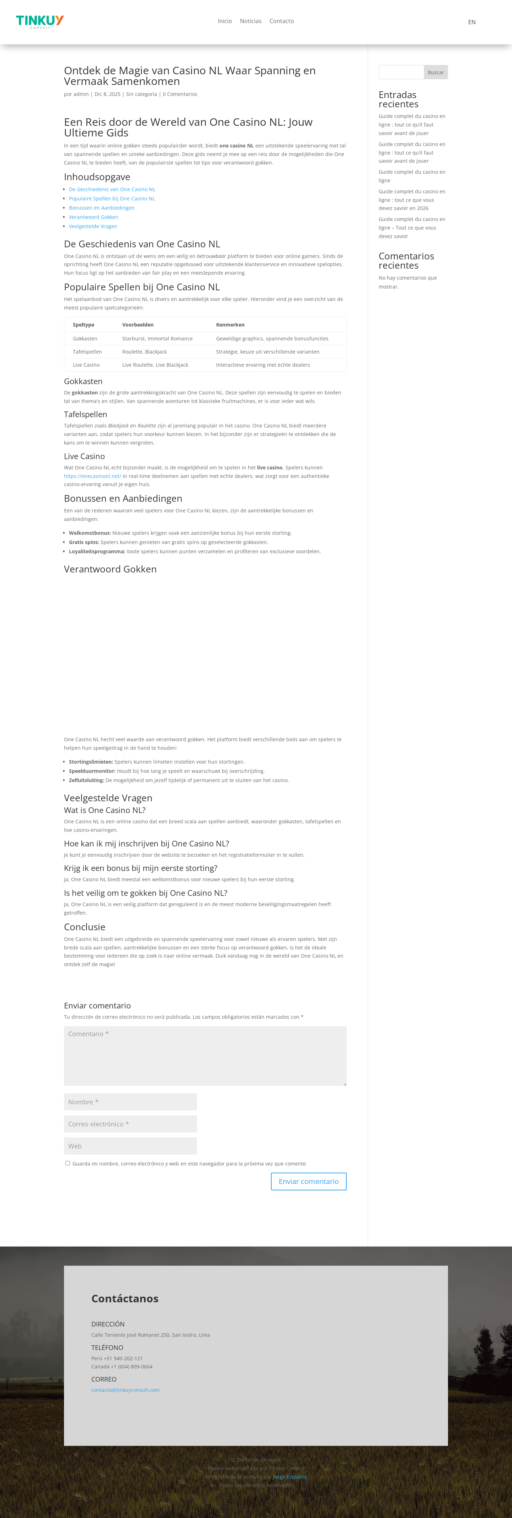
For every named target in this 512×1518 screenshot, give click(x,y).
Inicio (225, 21)
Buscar (436, 72)
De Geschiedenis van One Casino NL (112, 189)
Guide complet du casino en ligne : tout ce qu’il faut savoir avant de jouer (412, 124)
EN (472, 22)
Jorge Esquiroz (290, 1476)
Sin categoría (141, 94)
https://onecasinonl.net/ (92, 476)
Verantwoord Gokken (93, 217)
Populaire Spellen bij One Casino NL (112, 198)
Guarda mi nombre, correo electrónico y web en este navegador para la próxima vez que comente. (190, 1163)
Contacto (282, 21)
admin (81, 94)
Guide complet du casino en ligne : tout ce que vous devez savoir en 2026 (412, 200)
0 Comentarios (180, 94)
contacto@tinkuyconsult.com (125, 1390)
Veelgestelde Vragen (93, 226)
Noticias (251, 21)
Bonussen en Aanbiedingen (102, 207)
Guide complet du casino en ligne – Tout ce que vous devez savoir (412, 227)
